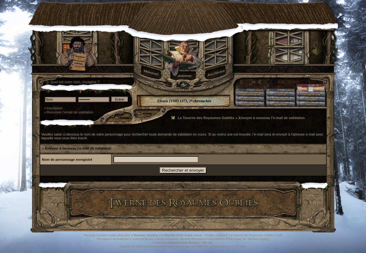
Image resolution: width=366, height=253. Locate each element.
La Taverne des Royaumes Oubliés (206, 118)
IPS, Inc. (207, 242)
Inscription (55, 108)
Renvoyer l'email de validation (70, 112)
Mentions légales (258, 239)
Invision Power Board (182, 242)
